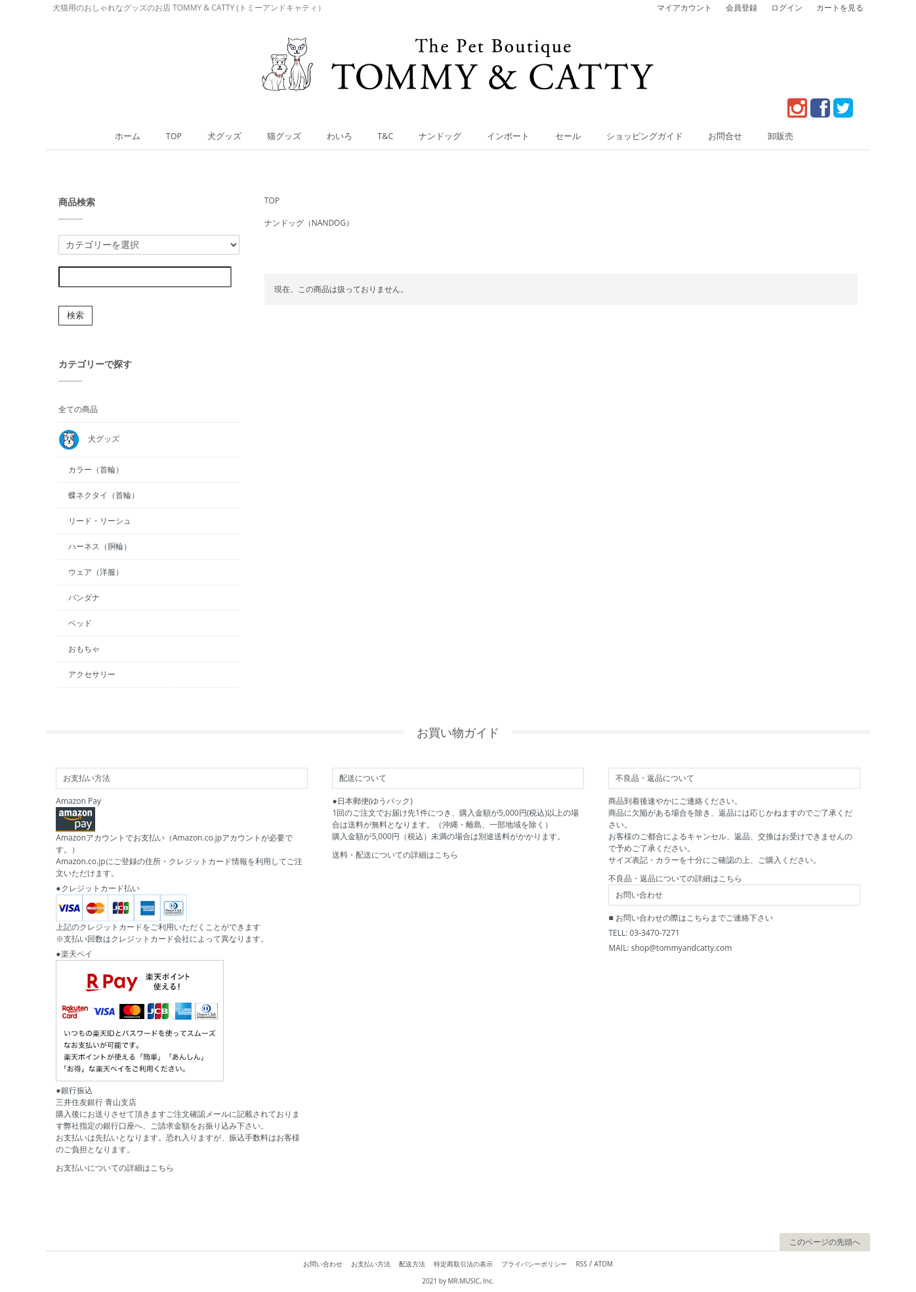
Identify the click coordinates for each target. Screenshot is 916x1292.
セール (554, 136)
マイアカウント (684, 7)
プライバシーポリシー (534, 1263)
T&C (396, 136)
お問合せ (691, 136)
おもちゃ (84, 648)
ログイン (786, 7)
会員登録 (741, 7)
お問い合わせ (323, 1263)
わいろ (357, 136)
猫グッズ (310, 136)
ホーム (177, 136)
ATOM (603, 1263)
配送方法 (412, 1263)
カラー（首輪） (95, 468)
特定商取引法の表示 (463, 1263)
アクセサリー (91, 673)
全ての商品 (78, 408)
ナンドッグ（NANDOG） (309, 222)
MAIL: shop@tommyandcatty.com (670, 947)
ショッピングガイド (620, 136)
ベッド (80, 622)
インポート (502, 136)
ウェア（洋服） (95, 571)
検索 (75, 315)
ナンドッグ (443, 136)
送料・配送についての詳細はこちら (395, 854)
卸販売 (739, 136)
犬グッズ (259, 136)
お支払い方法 (370, 1263)
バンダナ (84, 596)
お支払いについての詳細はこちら (115, 1167)
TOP (216, 136)
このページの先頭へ (824, 1241)
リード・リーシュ (99, 520)
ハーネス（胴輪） (99, 545)
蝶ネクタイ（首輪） (103, 494)
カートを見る (840, 7)
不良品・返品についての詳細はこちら (675, 877)
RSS (581, 1263)
